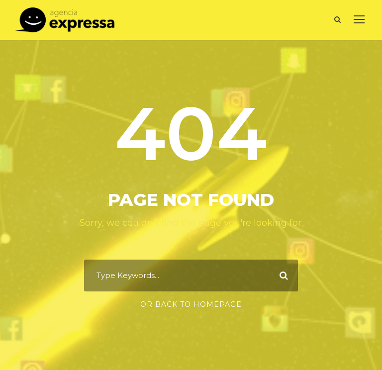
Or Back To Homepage (191, 304)
